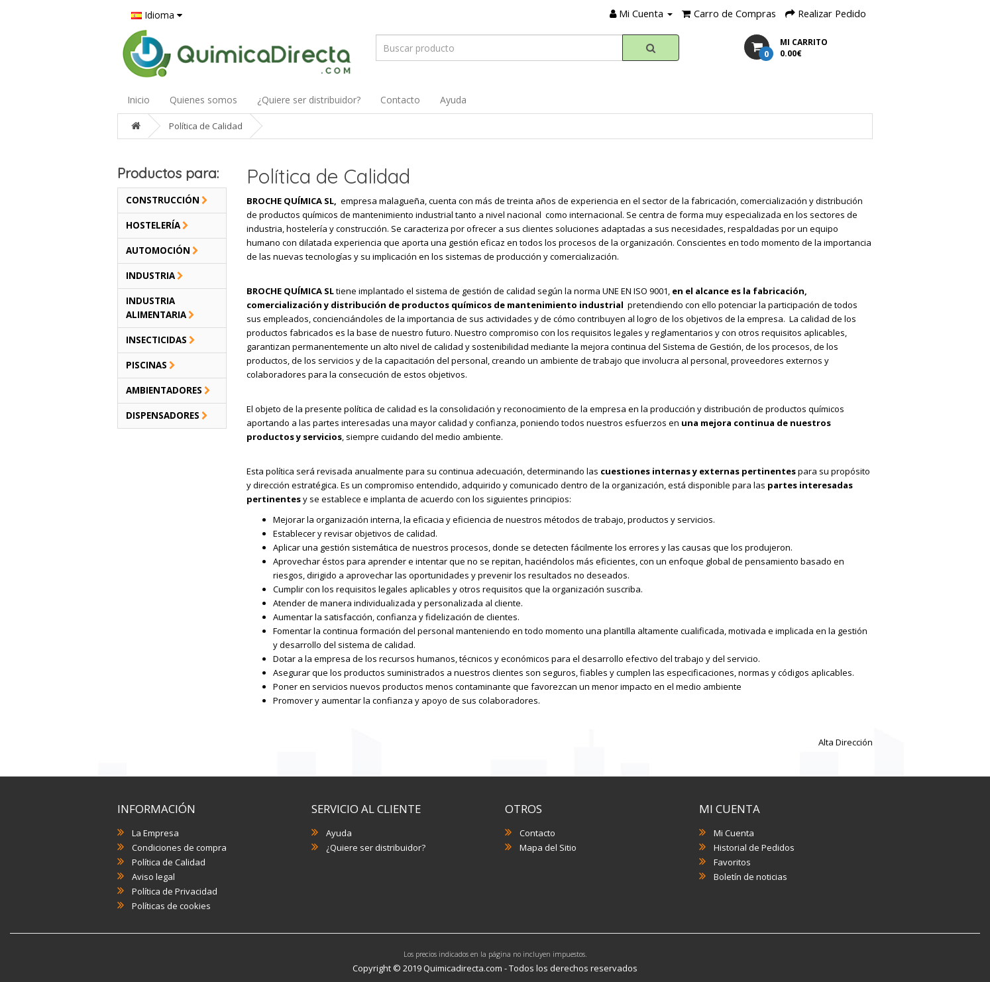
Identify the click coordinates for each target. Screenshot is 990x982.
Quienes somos (203, 99)
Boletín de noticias (750, 877)
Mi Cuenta (734, 833)
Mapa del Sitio (548, 847)
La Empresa (155, 833)
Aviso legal (153, 877)
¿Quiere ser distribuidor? (308, 99)
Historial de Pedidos (754, 847)
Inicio (138, 99)
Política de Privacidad (174, 891)
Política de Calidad (206, 126)
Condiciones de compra (179, 847)
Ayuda (453, 99)
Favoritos (732, 862)
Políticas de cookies (171, 906)
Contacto (400, 99)
